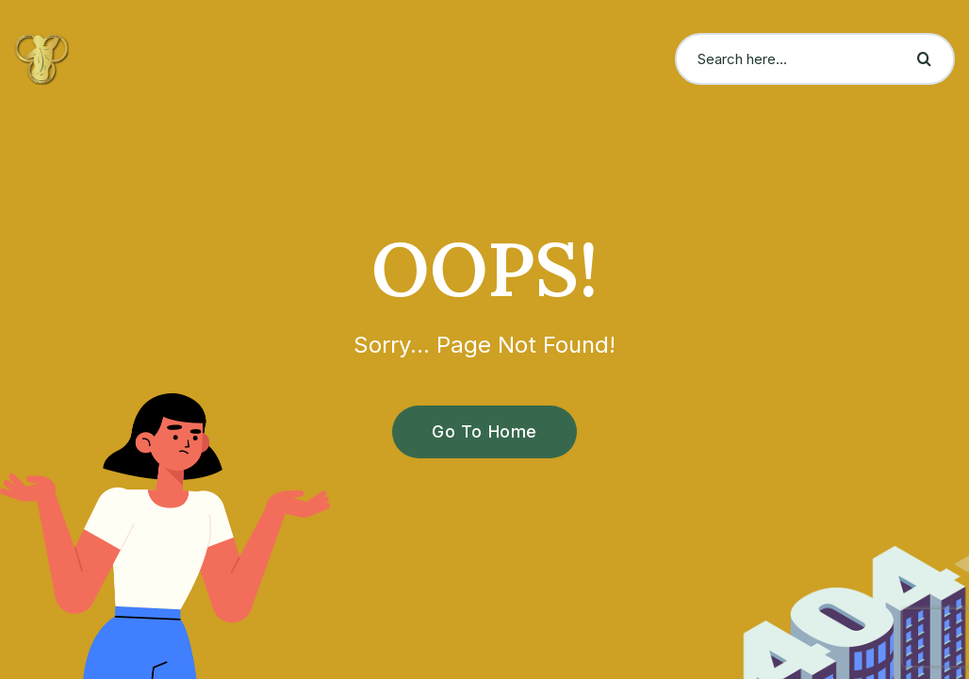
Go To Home (473, 431)
